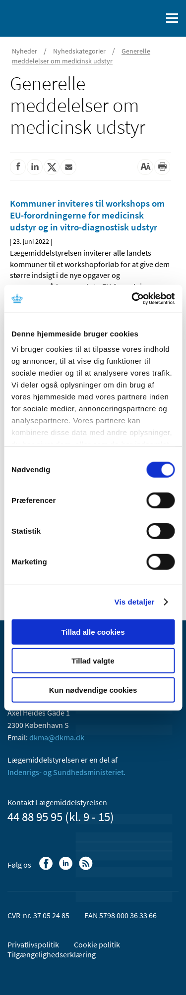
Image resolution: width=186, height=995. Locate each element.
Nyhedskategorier (79, 51)
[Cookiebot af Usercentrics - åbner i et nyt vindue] (132, 298)
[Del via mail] (68, 167)
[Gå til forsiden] (49, 17)
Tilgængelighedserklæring (51, 954)
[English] (129, 18)
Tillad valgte (92, 661)
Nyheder (24, 51)
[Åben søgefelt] (152, 18)
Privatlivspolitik (33, 944)
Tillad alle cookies (92, 631)
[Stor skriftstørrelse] (145, 167)
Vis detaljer (135, 602)
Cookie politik (97, 944)
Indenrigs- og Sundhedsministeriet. (66, 772)
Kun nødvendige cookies (93, 689)
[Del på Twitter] (52, 167)
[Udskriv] (162, 167)
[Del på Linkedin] (35, 167)
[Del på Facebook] (18, 167)
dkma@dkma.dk (56, 737)
